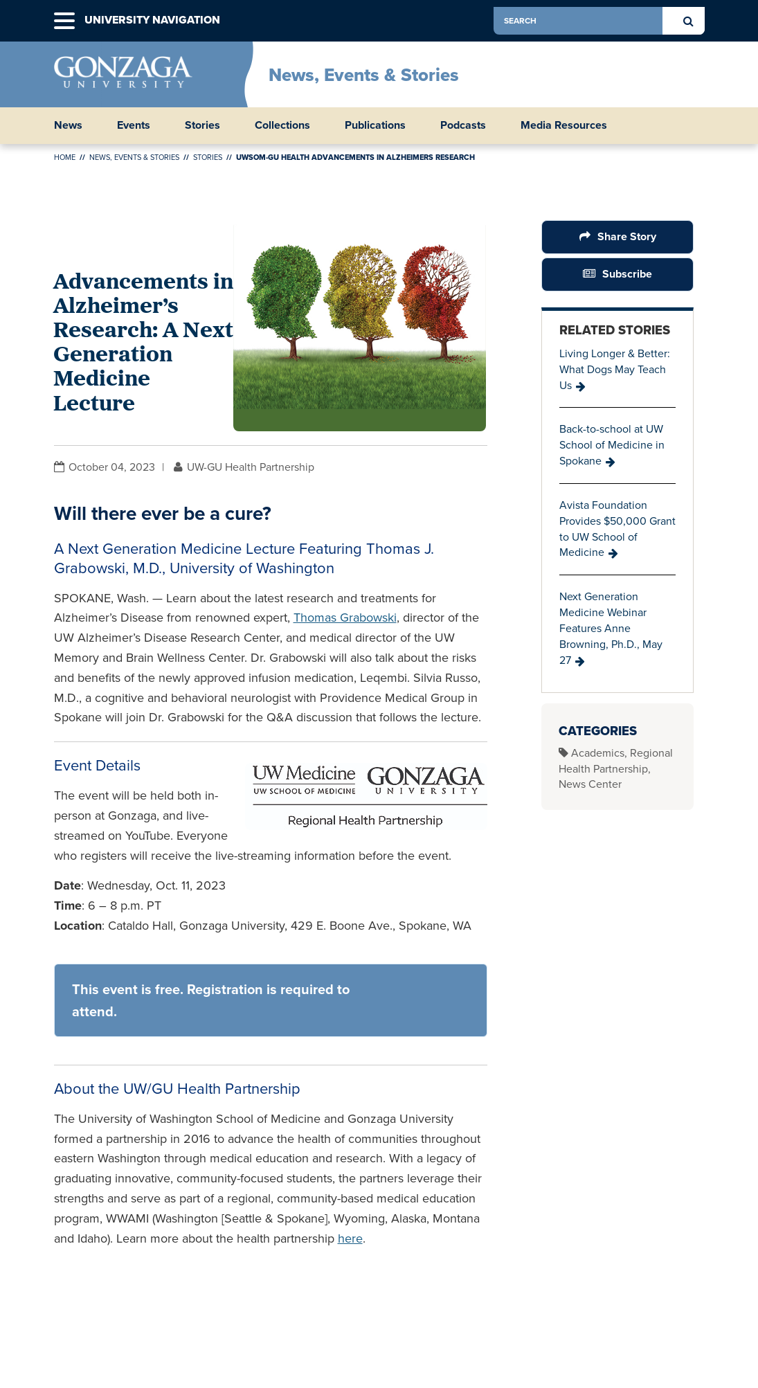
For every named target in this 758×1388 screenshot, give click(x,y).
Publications (375, 125)
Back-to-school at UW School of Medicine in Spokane (612, 445)
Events (133, 125)
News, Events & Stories (364, 75)
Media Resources (564, 125)
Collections (282, 125)
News (68, 125)
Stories (202, 125)
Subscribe (627, 274)
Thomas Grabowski (345, 618)
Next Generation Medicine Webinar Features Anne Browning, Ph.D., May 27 (610, 627)
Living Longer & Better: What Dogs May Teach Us (614, 369)
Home (64, 157)
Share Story (626, 236)
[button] (64, 21)
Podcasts (463, 125)
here (350, 1238)
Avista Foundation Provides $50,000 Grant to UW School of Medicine (617, 529)
